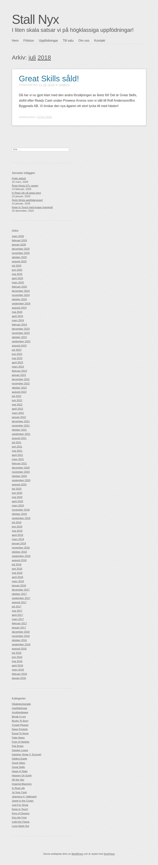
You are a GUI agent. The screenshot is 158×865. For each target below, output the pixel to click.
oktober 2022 (19, 387)
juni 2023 (17, 354)
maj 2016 (17, 661)
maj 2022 (17, 404)
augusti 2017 (19, 602)
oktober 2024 (19, 299)
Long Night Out (20, 826)
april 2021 (17, 455)
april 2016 (17, 665)
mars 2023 (18, 366)
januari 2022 (19, 417)
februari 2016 (19, 673)
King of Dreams (20, 813)
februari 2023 (19, 370)
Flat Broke (17, 746)
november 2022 (21, 383)
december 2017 (21, 589)
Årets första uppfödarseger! (27, 200)
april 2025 (17, 278)
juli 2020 (16, 488)
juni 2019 (17, 526)
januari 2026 (19, 244)
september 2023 (21, 341)
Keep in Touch (20, 809)
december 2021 (21, 421)
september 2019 (21, 518)
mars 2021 (18, 459)
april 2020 (17, 501)
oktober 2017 (19, 593)
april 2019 (17, 535)
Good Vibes (18, 762)
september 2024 (21, 303)
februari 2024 (19, 324)
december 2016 (21, 631)
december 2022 (21, 379)
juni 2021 (17, 446)
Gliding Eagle (19, 758)
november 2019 (21, 509)
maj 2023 (17, 358)
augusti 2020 (19, 484)
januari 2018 (19, 585)
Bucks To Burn (20, 720)
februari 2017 (19, 623)
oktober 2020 (19, 476)
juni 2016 (17, 657)
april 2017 (17, 614)
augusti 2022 (19, 391)
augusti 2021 (19, 438)
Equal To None (20, 733)
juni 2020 (17, 492)
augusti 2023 (19, 345)
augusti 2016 (19, 648)
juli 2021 (16, 442)
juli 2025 (16, 265)
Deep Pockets (20, 729)
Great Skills (44, 117)
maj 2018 (17, 572)
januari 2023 (19, 375)
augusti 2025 (19, 261)
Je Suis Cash (19, 792)
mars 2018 (18, 581)
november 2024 (21, 295)
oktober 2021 (19, 429)
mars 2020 (18, 505)
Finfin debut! (19, 178)
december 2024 (21, 290)
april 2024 (17, 316)
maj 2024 (17, 311)
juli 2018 (16, 564)
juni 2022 (17, 400)
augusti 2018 (19, 560)
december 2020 (21, 467)
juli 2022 (16, 396)
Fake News (18, 737)
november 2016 (21, 636)
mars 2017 (18, 619)
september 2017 (21, 598)
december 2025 (21, 248)
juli (32, 57)
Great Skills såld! (49, 78)
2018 (44, 57)
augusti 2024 (19, 307)
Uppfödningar (48, 40)
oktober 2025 (19, 257)
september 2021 (21, 434)
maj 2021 (17, 450)
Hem (15, 40)
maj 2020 (17, 497)
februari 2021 (19, 463)
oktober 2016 (19, 640)
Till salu (68, 40)
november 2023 (21, 332)
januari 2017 (19, 627)
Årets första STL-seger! (25, 185)
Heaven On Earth (22, 775)
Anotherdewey (20, 712)
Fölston (28, 40)
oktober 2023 (19, 337)
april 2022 (17, 408)
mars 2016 (18, 669)
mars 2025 (18, 282)
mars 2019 (18, 539)
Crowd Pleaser (20, 725)
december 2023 (21, 328)
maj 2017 (17, 610)
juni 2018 (17, 568)
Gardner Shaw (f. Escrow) (26, 754)
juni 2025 (17, 269)
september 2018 (21, 556)
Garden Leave (20, 750)
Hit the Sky (18, 779)
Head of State (19, 771)
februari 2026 (19, 240)
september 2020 (21, 480)
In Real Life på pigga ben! (26, 192)
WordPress (77, 854)
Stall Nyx (35, 19)
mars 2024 (18, 320)
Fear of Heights (20, 741)
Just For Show (20, 804)
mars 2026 (18, 236)
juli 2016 (16, 652)
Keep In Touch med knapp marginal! (32, 207)
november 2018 (21, 547)
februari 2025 (19, 286)
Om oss (83, 40)
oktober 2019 (19, 513)
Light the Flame (20, 821)
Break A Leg (19, 716)
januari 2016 (19, 678)
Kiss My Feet (19, 817)
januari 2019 (19, 543)
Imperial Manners (22, 783)
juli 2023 (16, 349)
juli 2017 (16, 606)
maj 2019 (17, 530)
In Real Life (18, 788)
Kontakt (99, 40)
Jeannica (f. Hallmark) (24, 796)
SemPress (109, 854)
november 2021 (21, 425)
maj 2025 (17, 274)
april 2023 (17, 362)
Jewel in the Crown (22, 800)
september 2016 (21, 644)
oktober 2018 (19, 551)
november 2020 (21, 471)
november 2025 (21, 253)
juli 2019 (16, 522)
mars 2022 (18, 412)
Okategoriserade (21, 703)
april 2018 (17, 577)
